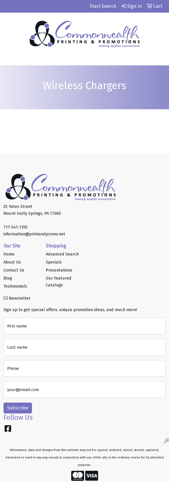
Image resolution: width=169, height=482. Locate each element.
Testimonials (15, 286)
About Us (12, 262)
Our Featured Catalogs (58, 282)
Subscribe (17, 408)
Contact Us (13, 270)
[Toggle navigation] (9, 59)
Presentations (59, 270)
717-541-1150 (15, 227)
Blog (7, 278)
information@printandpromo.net (34, 234)
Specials (54, 262)
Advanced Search (62, 254)
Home (9, 254)
